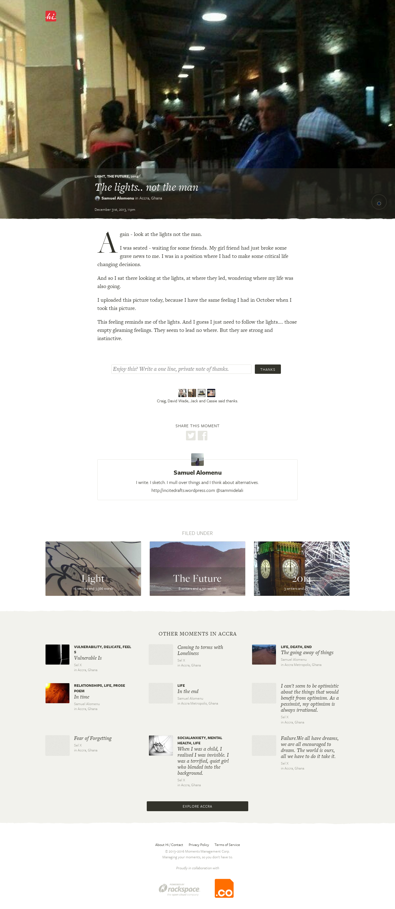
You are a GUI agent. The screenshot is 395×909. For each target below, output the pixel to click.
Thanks (267, 369)
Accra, (150, 198)
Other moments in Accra (198, 634)
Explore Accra (197, 806)
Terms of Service (227, 844)
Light (100, 176)
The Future (118, 176)
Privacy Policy (199, 844)
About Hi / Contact (169, 844)
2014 (135, 176)
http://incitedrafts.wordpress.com (183, 490)
